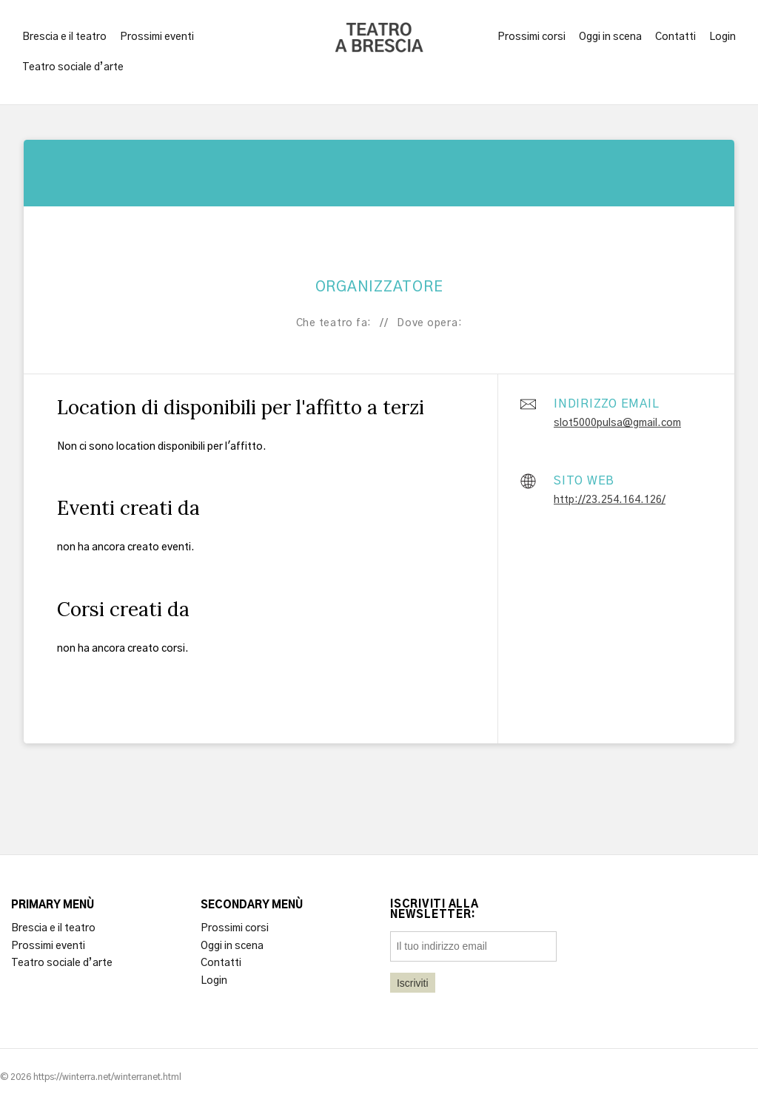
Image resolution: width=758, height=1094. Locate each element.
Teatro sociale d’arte (73, 67)
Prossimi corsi (531, 37)
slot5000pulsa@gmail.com (617, 423)
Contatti (675, 37)
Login (722, 37)
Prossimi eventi (157, 37)
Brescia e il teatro (64, 37)
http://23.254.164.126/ (609, 500)
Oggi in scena (610, 37)
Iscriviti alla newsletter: (434, 909)
